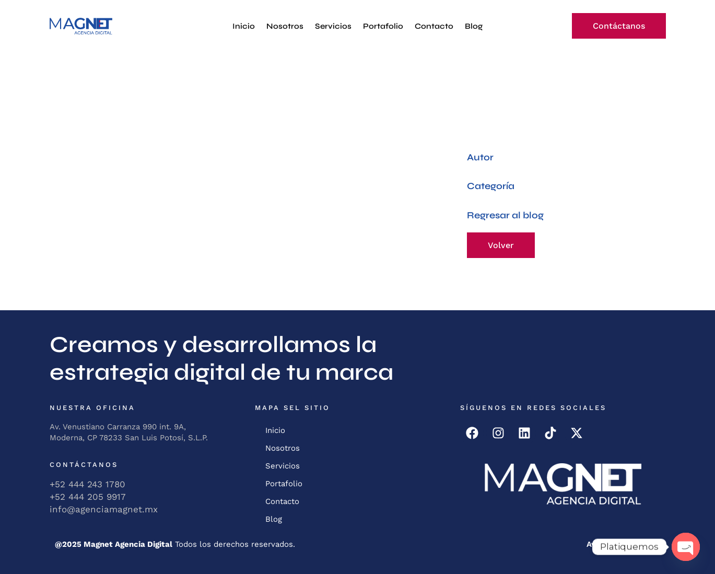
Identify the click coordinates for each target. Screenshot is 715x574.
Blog (474, 26)
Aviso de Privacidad (624, 544)
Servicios (333, 26)
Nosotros (284, 26)
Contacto (434, 26)
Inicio (243, 26)
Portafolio (383, 26)
